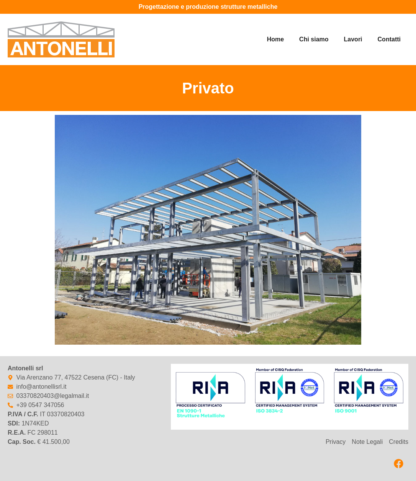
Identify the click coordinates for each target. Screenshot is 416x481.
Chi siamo (313, 39)
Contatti (389, 39)
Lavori (353, 39)
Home (275, 39)
